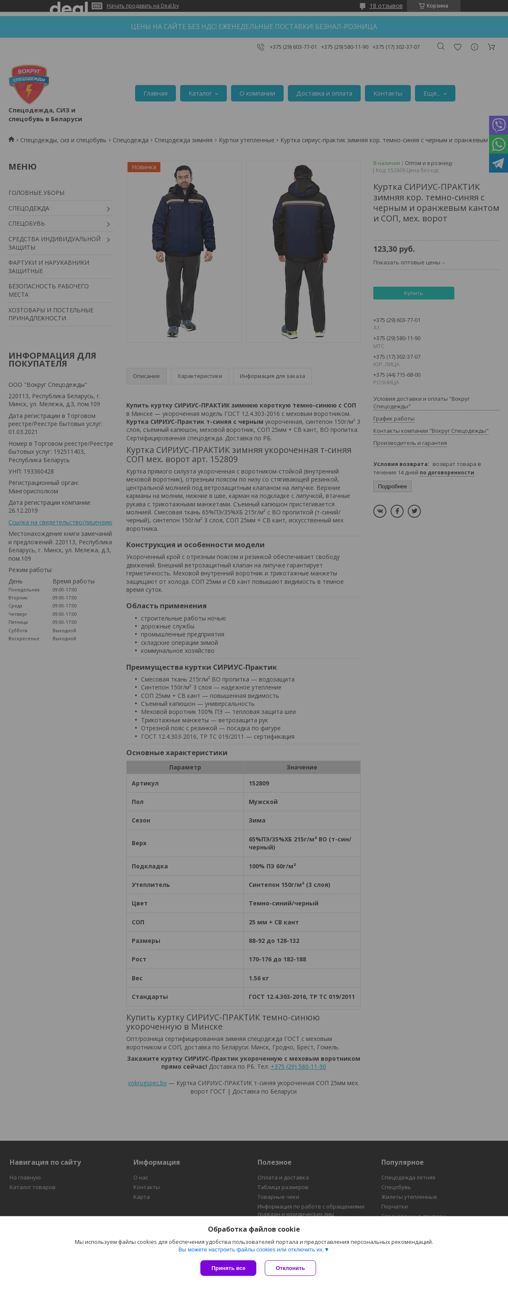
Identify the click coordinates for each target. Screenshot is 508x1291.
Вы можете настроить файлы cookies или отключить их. (251, 1249)
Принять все (228, 1268)
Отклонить (290, 1268)
